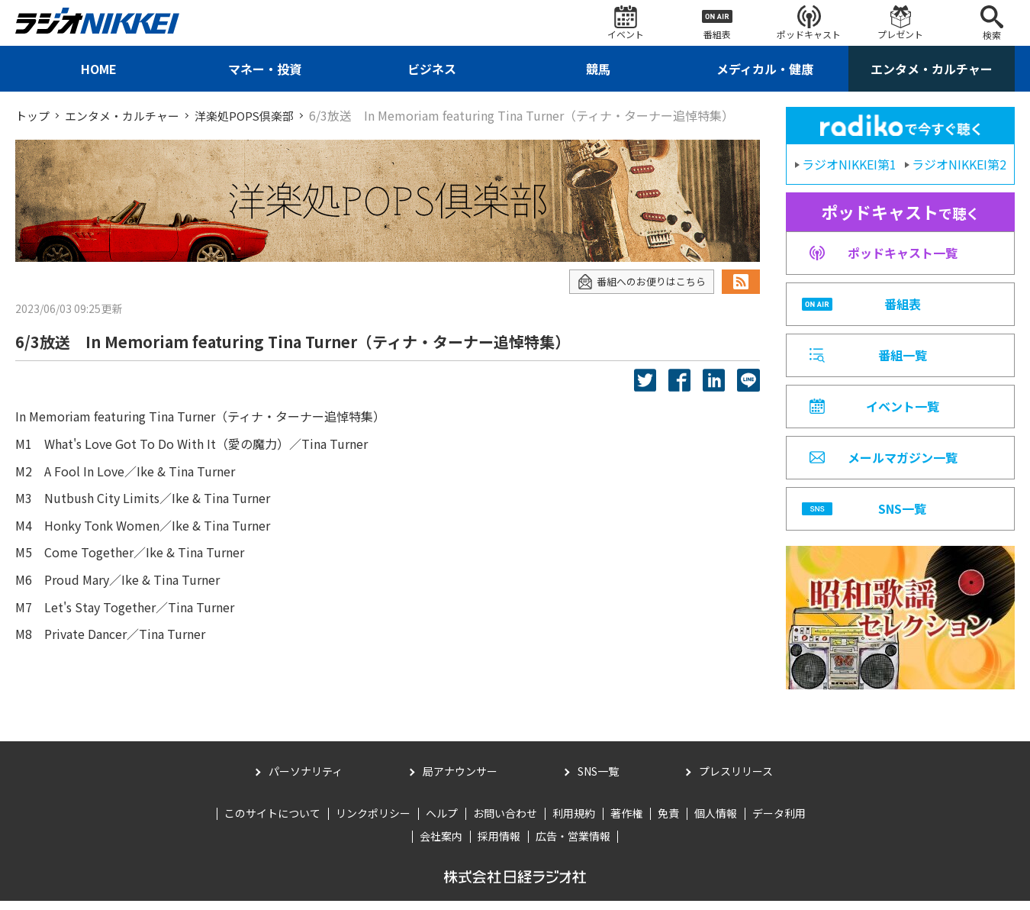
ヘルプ (442, 822)
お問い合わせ (505, 822)
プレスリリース (736, 780)
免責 (668, 822)
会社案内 (441, 845)
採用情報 (499, 845)
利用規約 (573, 822)
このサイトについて (272, 822)
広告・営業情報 (573, 845)
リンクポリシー (373, 822)
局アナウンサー (460, 780)
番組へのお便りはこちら (637, 281)
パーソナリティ (306, 780)
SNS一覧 (598, 780)
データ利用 (779, 822)
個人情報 (715, 822)
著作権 (626, 822)
